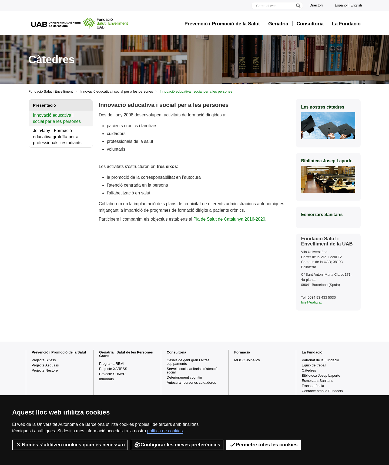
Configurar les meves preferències (177, 445)
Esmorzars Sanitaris (317, 381)
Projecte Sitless (44, 360)
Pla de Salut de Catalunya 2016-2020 (229, 219)
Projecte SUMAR (112, 374)
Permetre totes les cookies (263, 445)
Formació (242, 352)
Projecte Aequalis (45, 365)
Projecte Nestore (45, 370)
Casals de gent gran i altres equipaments (188, 362)
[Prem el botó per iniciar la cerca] (298, 5)
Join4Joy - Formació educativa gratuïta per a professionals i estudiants (57, 136)
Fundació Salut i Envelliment (50, 91)
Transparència (313, 386)
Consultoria (310, 23)
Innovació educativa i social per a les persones (117, 91)
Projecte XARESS (113, 369)
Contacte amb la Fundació (322, 391)
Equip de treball (314, 365)
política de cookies (165, 431)
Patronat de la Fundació (320, 360)
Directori (316, 5)
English (356, 5)
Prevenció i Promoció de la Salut (222, 23)
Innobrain (106, 379)
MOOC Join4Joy (247, 360)
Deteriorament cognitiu (184, 377)
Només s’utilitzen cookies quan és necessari (70, 445)
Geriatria (278, 23)
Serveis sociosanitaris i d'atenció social (192, 370)
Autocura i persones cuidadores (191, 382)
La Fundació (346, 23)
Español (341, 5)
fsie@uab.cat (311, 302)
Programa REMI (111, 364)
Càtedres (309, 370)
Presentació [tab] (44, 105)
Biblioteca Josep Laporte (321, 375)
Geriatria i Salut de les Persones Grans (126, 354)
